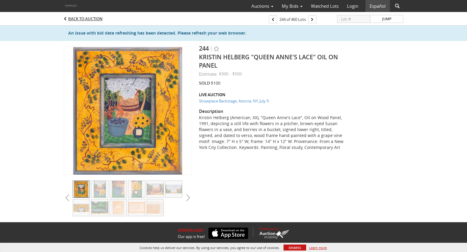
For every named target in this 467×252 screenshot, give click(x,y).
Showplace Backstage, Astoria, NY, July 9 (234, 101)
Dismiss (295, 247)
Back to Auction (85, 18)
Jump (386, 18)
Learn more (318, 247)
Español (378, 6)
